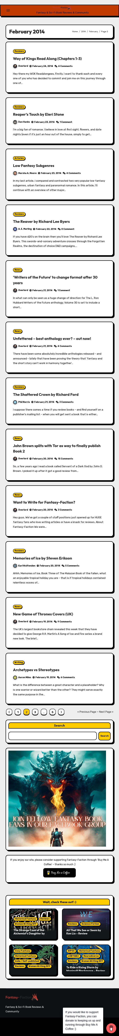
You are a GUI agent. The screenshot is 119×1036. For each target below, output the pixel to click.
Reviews (19, 51)
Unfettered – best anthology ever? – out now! (56, 338)
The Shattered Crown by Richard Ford (49, 394)
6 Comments (68, 677)
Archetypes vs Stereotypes (38, 669)
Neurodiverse (91, 956)
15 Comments (65, 458)
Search (59, 725)
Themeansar (16, 1028)
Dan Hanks (21, 122)
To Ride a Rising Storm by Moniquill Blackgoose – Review (85, 969)
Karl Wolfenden (24, 565)
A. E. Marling (22, 229)
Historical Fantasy (25, 919)
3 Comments (66, 402)
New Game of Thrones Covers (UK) (46, 613)
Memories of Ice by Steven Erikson (45, 558)
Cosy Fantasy (22, 951)
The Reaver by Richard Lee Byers (44, 221)
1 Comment (66, 122)
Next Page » (106, 711)
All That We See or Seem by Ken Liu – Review (83, 931)
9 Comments (64, 621)
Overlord (20, 66)
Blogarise (49, 1024)
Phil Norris (21, 402)
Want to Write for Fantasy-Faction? (47, 502)
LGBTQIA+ (73, 956)
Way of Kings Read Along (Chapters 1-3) (51, 58)
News (18, 270)
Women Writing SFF (26, 924)
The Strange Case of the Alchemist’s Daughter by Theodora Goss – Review (29, 933)
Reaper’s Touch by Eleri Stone (41, 114)
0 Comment (67, 229)
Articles (19, 158)
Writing (19, 662)
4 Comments (65, 66)
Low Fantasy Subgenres (35, 165)
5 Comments (72, 565)
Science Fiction (90, 924)
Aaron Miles (22, 677)
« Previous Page (86, 711)
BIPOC (71, 951)
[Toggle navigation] (8, 10)
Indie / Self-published (27, 961)
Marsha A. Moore (25, 173)
